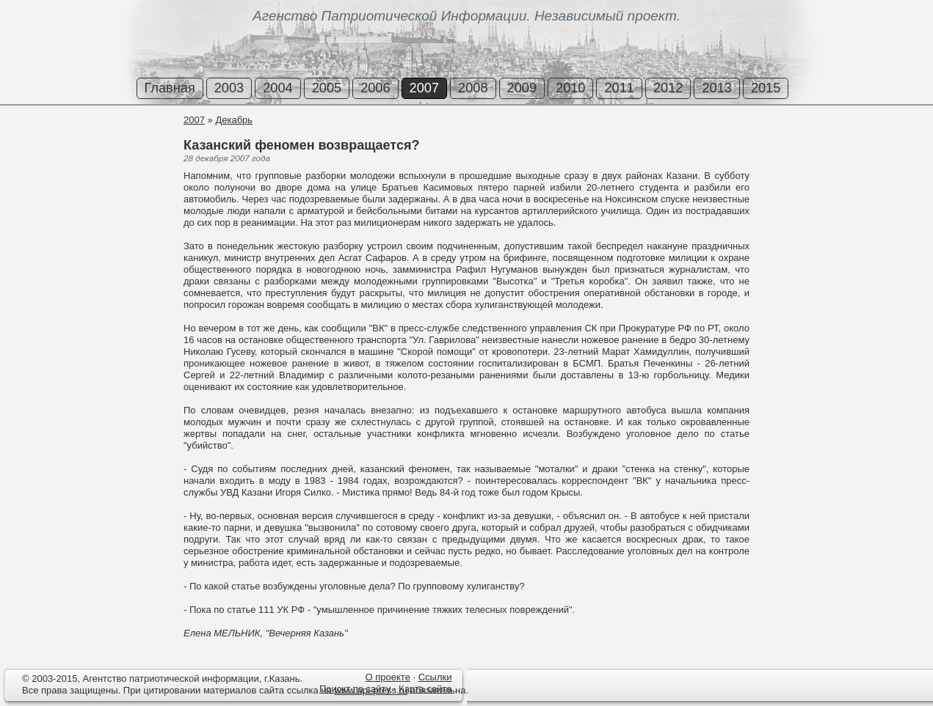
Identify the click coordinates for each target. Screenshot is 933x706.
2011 (619, 88)
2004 (277, 88)
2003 (229, 88)
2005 (326, 88)
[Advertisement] (88, 168)
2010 (570, 88)
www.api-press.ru (370, 690)
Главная (170, 88)
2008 (472, 88)
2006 (375, 88)
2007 (424, 88)
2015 (765, 88)
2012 (668, 88)
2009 (522, 88)
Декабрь (234, 119)
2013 (716, 88)
